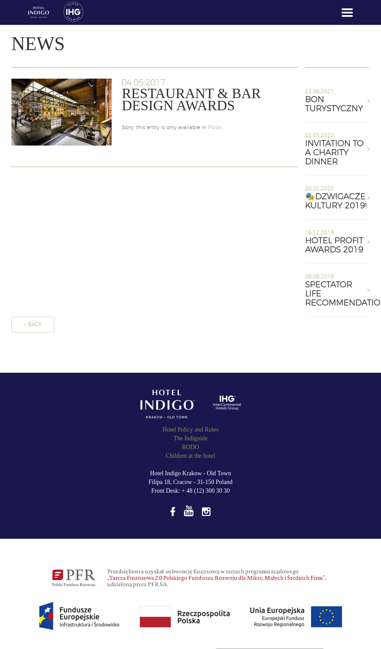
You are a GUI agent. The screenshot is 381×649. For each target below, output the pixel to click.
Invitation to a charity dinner (334, 153)
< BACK (33, 324)
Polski (215, 127)
